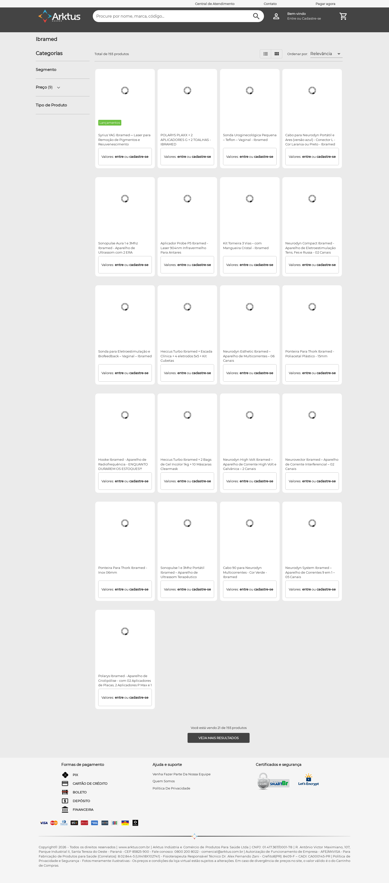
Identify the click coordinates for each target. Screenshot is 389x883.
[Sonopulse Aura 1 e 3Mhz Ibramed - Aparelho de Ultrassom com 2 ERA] (125, 199)
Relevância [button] (321, 53)
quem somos (164, 781)
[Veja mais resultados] (219, 738)
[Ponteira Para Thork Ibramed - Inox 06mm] (125, 523)
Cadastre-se (311, 18)
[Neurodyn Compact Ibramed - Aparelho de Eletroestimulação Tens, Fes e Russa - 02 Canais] (312, 199)
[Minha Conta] (276, 16)
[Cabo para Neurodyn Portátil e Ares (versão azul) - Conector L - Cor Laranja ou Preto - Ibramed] (312, 90)
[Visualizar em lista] (265, 53)
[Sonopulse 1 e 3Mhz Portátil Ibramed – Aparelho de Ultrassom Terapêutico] (187, 523)
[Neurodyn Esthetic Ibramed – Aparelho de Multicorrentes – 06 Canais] (250, 307)
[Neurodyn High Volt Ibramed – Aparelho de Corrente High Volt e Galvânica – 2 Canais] (250, 415)
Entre (291, 18)
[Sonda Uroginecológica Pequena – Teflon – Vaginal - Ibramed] (250, 90)
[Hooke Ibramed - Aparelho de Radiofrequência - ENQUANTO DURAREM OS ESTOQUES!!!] (125, 415)
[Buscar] (256, 16)
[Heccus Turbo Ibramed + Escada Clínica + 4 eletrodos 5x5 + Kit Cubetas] (187, 307)
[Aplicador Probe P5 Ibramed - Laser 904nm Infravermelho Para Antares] (187, 199)
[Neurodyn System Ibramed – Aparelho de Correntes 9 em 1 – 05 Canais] (312, 523)
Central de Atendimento (214, 4)
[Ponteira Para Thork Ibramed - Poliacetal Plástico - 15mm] (312, 307)
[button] (47, 69)
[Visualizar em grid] (276, 53)
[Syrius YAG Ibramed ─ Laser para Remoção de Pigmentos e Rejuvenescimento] (125, 90)
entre (119, 157)
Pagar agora (325, 4)
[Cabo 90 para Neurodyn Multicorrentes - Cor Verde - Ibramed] (250, 523)
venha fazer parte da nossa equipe (182, 774)
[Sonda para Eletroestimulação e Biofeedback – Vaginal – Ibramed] (125, 307)
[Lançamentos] (110, 123)
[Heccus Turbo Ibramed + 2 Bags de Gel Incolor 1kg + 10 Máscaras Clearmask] (187, 415)
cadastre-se (138, 157)
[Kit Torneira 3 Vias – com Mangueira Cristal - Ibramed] (250, 199)
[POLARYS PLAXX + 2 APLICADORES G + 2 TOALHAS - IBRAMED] (187, 90)
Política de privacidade (171, 788)
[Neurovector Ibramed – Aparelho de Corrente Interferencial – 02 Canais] (312, 415)
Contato (270, 4)
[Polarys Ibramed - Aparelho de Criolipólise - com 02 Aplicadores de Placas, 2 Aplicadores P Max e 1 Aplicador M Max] (125, 631)
